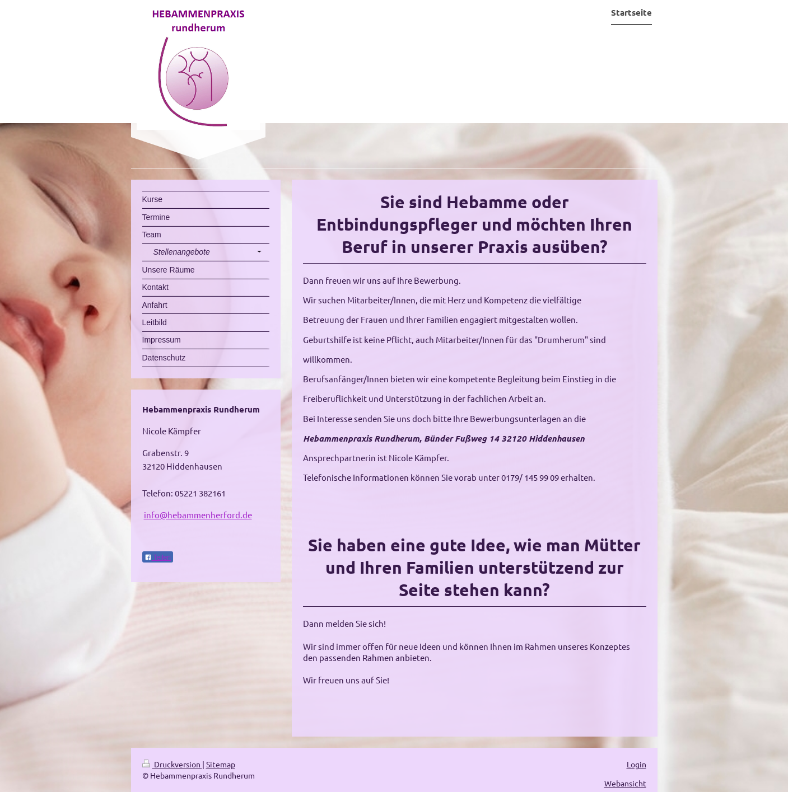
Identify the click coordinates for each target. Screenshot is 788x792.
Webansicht (625, 783)
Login (636, 764)
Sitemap (220, 764)
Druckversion (172, 764)
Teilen (157, 557)
